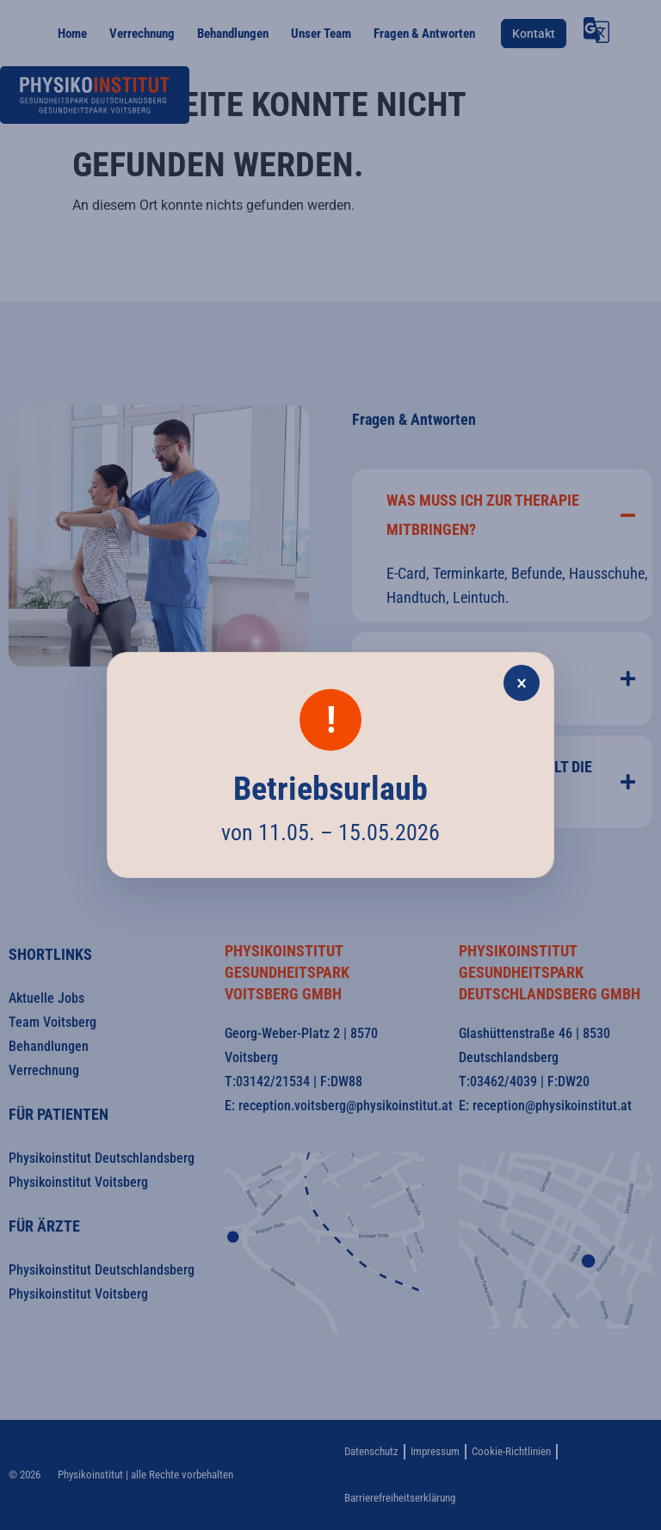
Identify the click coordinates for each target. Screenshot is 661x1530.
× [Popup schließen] (521, 683)
